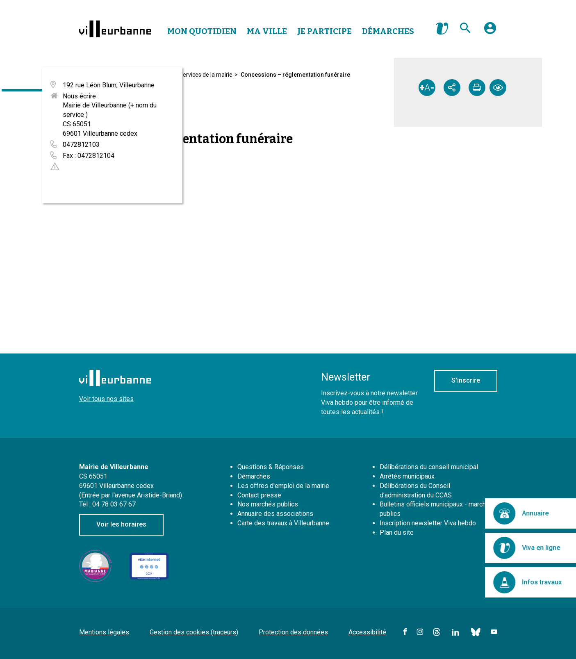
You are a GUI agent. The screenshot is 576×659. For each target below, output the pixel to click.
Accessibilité (367, 632)
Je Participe (324, 31)
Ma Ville (267, 31)
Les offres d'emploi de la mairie (283, 486)
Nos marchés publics (267, 504)
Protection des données (293, 632)
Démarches (388, 31)
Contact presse (259, 495)
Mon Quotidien (202, 31)
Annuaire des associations (275, 514)
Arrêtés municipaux (407, 476)
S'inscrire (465, 380)
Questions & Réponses (270, 467)
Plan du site (397, 532)
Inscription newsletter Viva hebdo (428, 523)
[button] (490, 31)
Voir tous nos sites (106, 399)
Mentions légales (104, 632)
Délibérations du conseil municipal (429, 467)
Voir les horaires (121, 524)
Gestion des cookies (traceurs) (194, 632)
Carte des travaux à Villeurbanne (283, 523)
